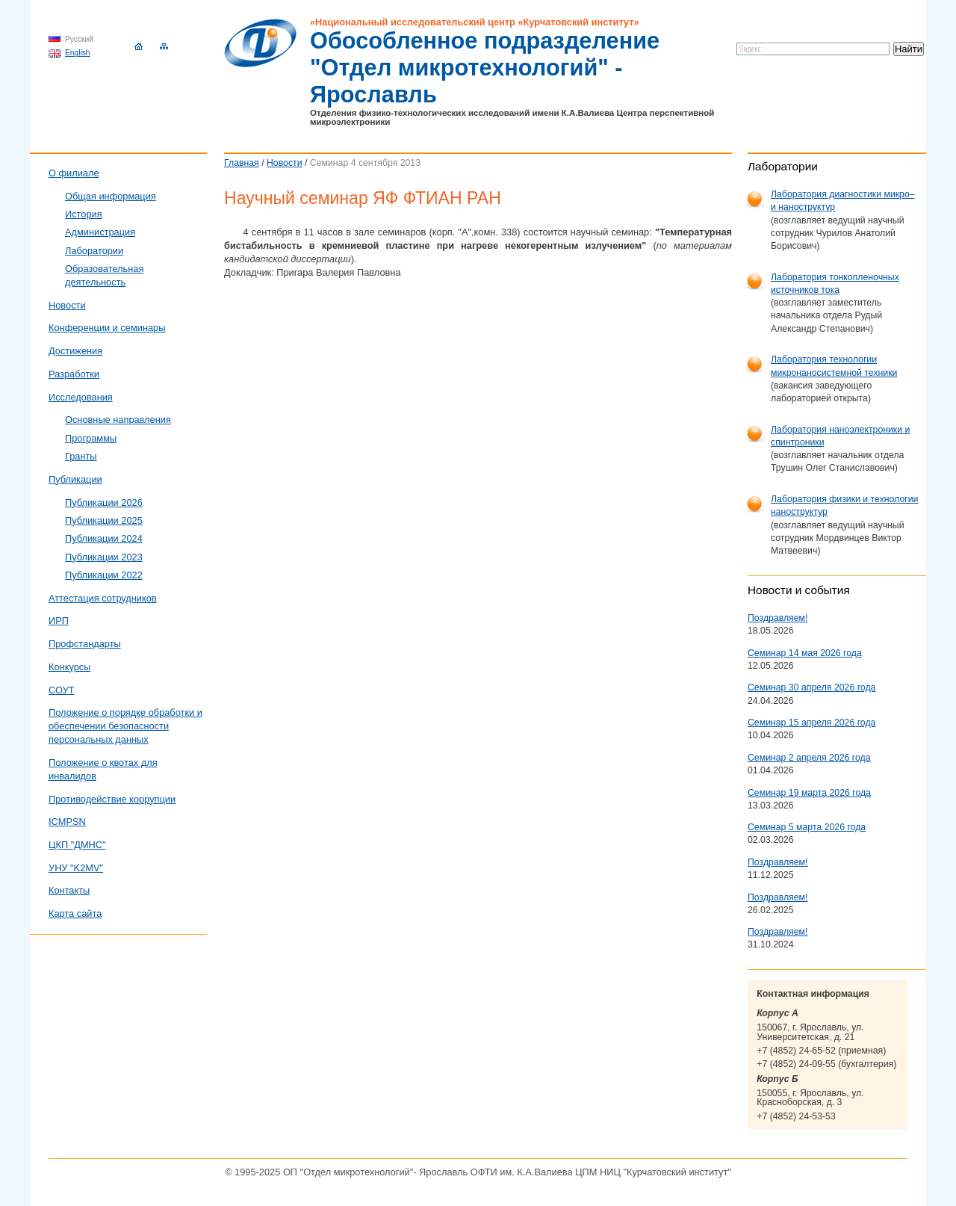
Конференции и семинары (107, 327)
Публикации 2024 (104, 538)
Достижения (75, 350)
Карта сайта (75, 913)
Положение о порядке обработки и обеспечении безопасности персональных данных (125, 726)
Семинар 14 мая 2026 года (805, 653)
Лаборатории (94, 250)
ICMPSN (67, 821)
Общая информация (110, 196)
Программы (91, 438)
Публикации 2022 (104, 575)
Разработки (74, 374)
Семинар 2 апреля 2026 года (809, 757)
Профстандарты (85, 643)
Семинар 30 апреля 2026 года (811, 687)
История (83, 214)
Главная (241, 163)
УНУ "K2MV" (76, 867)
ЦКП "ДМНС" (77, 844)
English (77, 53)
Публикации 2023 (104, 557)
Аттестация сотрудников (103, 598)
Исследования (81, 397)
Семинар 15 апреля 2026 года (811, 722)
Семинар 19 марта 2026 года (809, 793)
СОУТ (62, 690)
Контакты (69, 890)
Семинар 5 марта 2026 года (807, 827)
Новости (284, 163)
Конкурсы (69, 666)
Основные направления (118, 419)
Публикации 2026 (104, 502)
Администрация (100, 232)
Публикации (75, 479)
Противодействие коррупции (112, 799)
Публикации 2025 (104, 520)
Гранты (81, 456)
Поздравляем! (777, 618)
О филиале (74, 173)
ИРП (59, 620)
